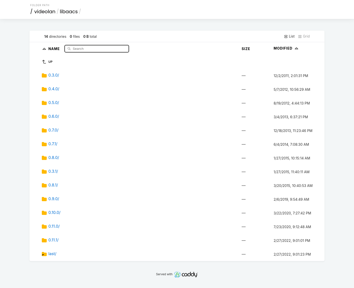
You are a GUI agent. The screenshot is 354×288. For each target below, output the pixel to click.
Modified (286, 48)
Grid (304, 36)
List (289, 36)
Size (246, 49)
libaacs (69, 11)
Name (54, 48)
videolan (45, 11)
